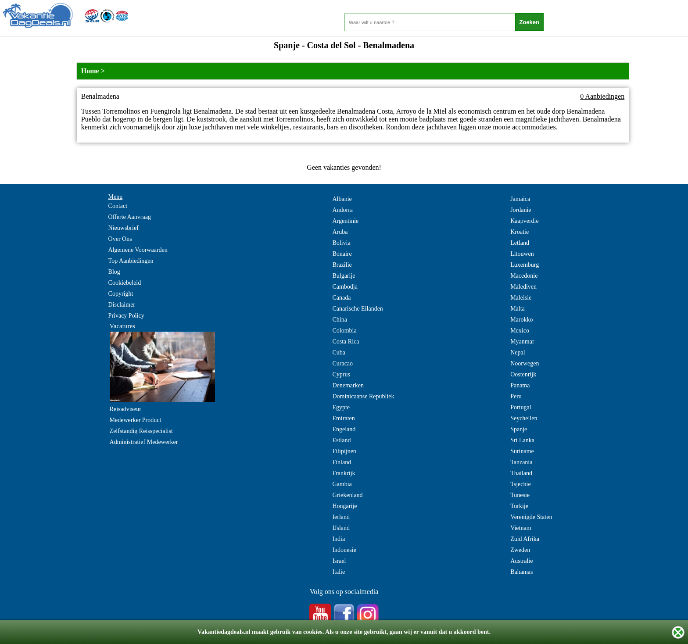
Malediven (523, 286)
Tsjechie (520, 484)
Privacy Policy (126, 315)
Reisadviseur (125, 409)
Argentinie (345, 221)
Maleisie (520, 297)
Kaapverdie (524, 221)
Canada (341, 297)
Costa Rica (345, 341)
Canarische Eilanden (357, 308)
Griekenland (347, 495)
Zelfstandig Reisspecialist (141, 431)
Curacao (342, 363)
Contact (118, 206)
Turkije (519, 506)
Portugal (520, 407)
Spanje (518, 429)
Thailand (521, 473)
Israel (339, 561)
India (338, 539)
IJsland (341, 528)
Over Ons (120, 239)
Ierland (341, 517)
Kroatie (519, 232)
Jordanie (520, 210)
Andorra (342, 210)
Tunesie (520, 495)
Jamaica (520, 199)
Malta (517, 308)
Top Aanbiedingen (131, 261)
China (339, 319)
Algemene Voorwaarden (138, 250)
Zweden (520, 550)
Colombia (344, 330)
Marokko (521, 319)
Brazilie (341, 264)
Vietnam (520, 528)
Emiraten (343, 418)
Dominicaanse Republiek (363, 396)
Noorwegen (524, 363)
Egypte (341, 407)
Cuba (338, 352)
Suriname (522, 451)
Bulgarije (343, 275)
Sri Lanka (522, 440)
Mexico (519, 330)
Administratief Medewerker (144, 442)
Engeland (343, 429)
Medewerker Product (135, 420)
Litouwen (522, 253)
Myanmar (522, 341)
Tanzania (521, 462)
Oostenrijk (523, 374)
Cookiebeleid (124, 282)
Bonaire (341, 253)
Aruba (340, 232)
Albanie (341, 199)
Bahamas (521, 572)
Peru (516, 396)
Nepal (517, 352)
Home (90, 71)
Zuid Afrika (524, 539)
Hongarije (344, 506)
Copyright (120, 293)
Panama (520, 385)
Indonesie (344, 550)
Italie (338, 572)
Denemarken (348, 385)
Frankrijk (343, 473)
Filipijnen (344, 451)
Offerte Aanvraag (129, 217)
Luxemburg (524, 264)
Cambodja (345, 286)
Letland (519, 243)
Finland (341, 462)
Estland (341, 440)
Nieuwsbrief (123, 228)
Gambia (341, 484)
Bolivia (341, 243)
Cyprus (341, 374)
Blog (114, 271)
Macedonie (524, 275)
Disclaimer (121, 304)
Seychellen (523, 418)
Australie (521, 561)
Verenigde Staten (531, 517)
